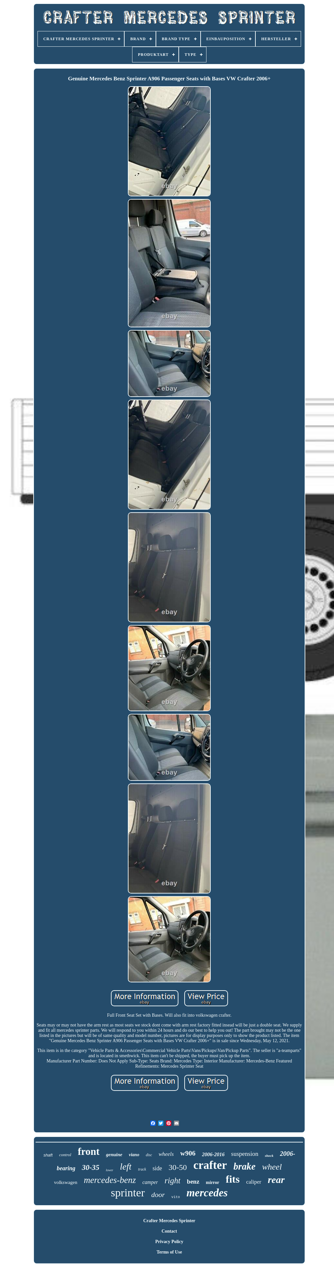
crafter (210, 1165)
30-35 (90, 1167)
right (172, 1180)
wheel (272, 1167)
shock (269, 1155)
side (157, 1168)
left (125, 1166)
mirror (212, 1182)
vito (175, 1197)
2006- (287, 1153)
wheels (166, 1154)
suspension (244, 1153)
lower (110, 1170)
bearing (66, 1168)
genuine (114, 1154)
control (65, 1154)
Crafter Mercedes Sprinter (169, 1220)
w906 (188, 1153)
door (158, 1194)
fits (233, 1179)
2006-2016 (213, 1154)
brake (245, 1166)
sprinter (128, 1193)
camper (150, 1182)
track (142, 1169)
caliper (253, 1182)
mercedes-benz (110, 1180)
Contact (169, 1231)
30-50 (178, 1167)
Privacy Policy (169, 1241)
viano (134, 1154)
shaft (48, 1155)
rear (276, 1179)
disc (149, 1155)
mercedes (207, 1193)
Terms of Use (169, 1252)
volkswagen (65, 1182)
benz (193, 1181)
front (88, 1151)
